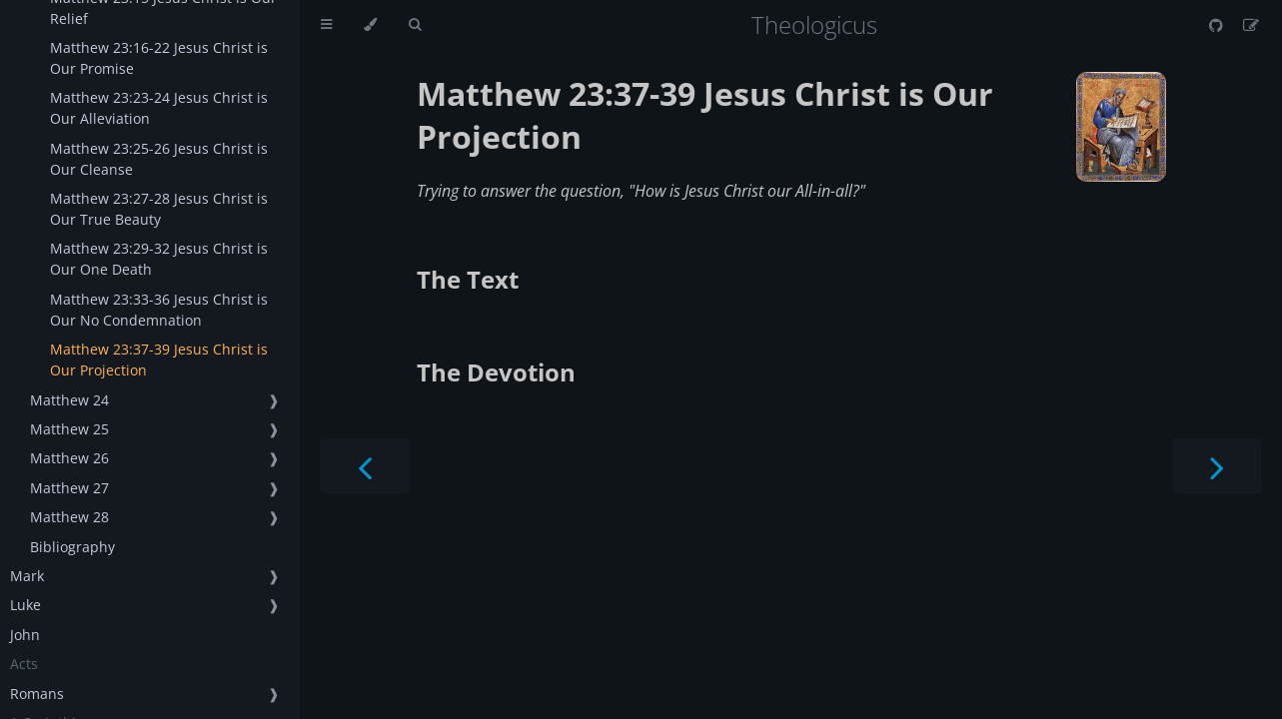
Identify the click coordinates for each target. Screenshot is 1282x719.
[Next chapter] (1217, 465)
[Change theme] (370, 25)
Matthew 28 (69, 516)
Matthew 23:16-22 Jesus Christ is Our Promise (159, 58)
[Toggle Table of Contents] (326, 25)
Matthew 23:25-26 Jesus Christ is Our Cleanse (159, 159)
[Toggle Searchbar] (415, 25)
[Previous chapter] (365, 465)
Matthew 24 (69, 399)
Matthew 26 (69, 457)
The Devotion (496, 372)
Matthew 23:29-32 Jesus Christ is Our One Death (159, 259)
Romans (37, 693)
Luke (25, 604)
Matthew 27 (69, 487)
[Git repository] (1218, 25)
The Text (468, 279)
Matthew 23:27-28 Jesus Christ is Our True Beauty (159, 209)
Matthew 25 (69, 428)
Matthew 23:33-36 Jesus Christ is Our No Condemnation (159, 310)
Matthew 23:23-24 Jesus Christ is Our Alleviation (159, 108)
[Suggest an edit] (1251, 25)
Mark (27, 575)
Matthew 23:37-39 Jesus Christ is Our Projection (159, 359)
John (25, 634)
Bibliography (72, 546)
